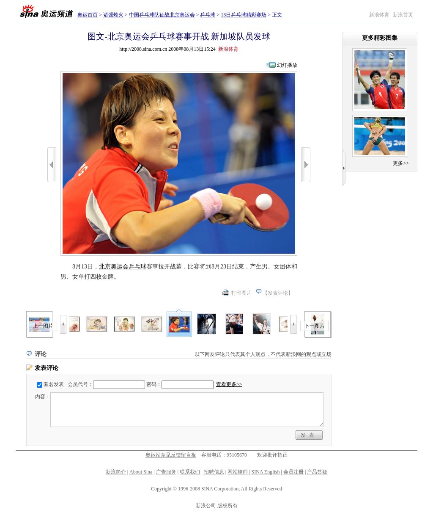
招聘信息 (214, 472)
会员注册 (293, 472)
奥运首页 (87, 15)
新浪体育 (379, 15)
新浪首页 (403, 15)
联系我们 (190, 472)
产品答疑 (317, 472)
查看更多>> (229, 384)
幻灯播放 (287, 65)
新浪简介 (116, 472)
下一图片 (314, 326)
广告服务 (166, 472)
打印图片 (241, 293)
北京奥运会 (114, 266)
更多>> (401, 163)
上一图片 (43, 326)
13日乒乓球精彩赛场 (243, 15)
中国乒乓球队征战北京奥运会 (162, 15)
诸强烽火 (113, 15)
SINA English (265, 472)
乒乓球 (207, 15)
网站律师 (237, 472)
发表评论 (278, 293)
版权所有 (227, 506)
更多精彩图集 (379, 38)
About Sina (140, 472)
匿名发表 (54, 384)
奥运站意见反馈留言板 (170, 455)
